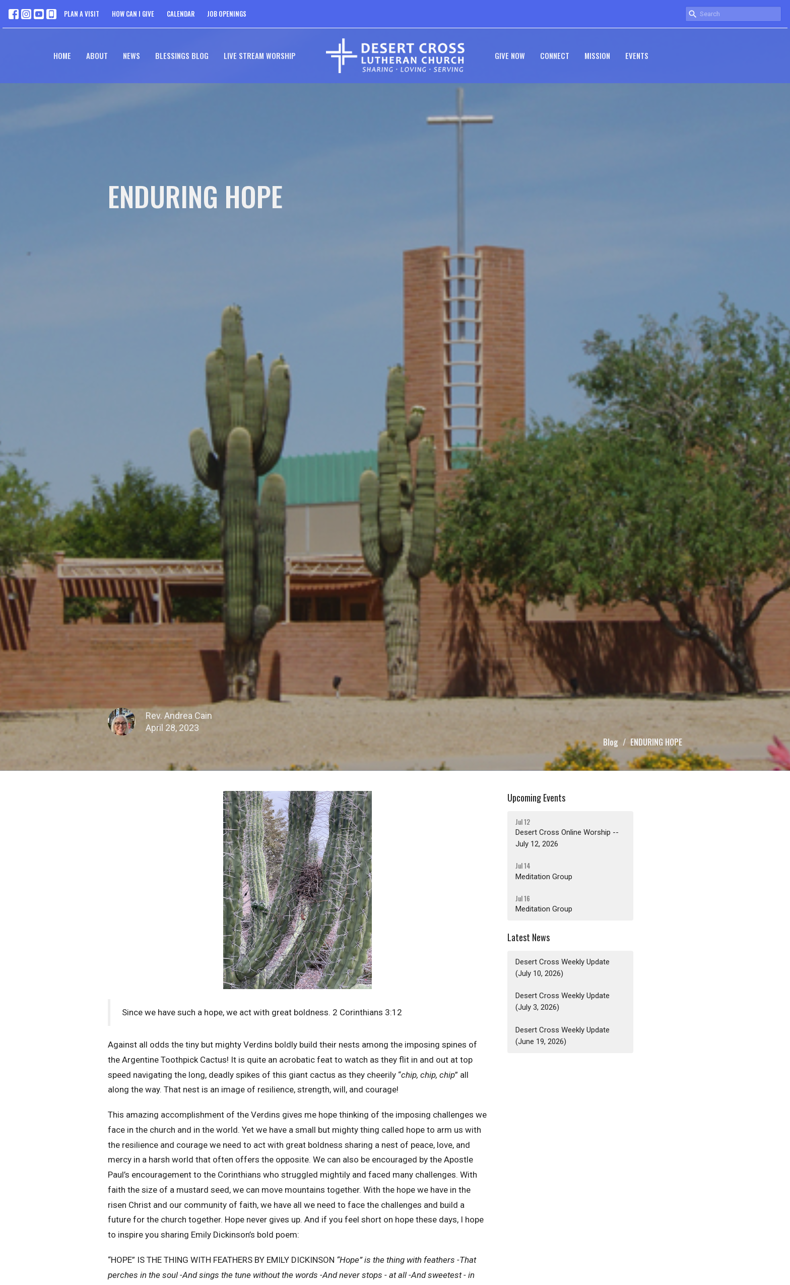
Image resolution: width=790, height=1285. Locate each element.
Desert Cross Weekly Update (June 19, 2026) (562, 1035)
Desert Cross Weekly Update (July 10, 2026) (562, 967)
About (97, 55)
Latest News (528, 937)
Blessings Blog (182, 55)
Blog (610, 742)
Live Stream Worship (260, 55)
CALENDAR (180, 14)
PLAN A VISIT (81, 14)
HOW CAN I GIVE (133, 14)
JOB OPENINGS (226, 14)
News (131, 55)
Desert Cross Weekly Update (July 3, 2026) (562, 1001)
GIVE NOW (510, 55)
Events (636, 55)
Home (62, 55)
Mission (597, 55)
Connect (554, 55)
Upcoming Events (536, 797)
